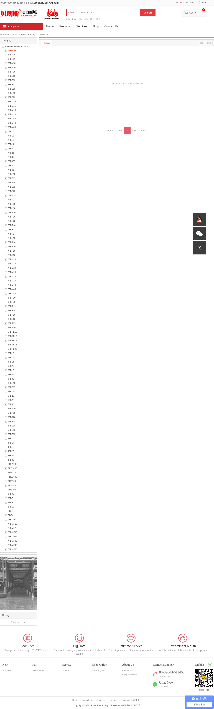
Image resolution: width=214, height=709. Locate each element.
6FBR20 (12, 319)
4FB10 (11, 438)
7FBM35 (12, 281)
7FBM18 (12, 263)
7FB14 (11, 144)
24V (68, 19)
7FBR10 (12, 225)
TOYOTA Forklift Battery (23, 34)
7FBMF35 (12, 536)
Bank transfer (38, 670)
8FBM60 (12, 118)
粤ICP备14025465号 (130, 705)
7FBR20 (12, 246)
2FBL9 (11, 507)
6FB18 (11, 370)
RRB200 (12, 489)
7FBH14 (12, 199)
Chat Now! (164, 686)
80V (92, 19)
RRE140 (12, 472)
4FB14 (11, 443)
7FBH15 (12, 195)
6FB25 (11, 374)
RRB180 (12, 485)
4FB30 (11, 460)
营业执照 (137, 700)
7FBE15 (11, 182)
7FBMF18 (12, 524)
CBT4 (10, 515)
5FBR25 (12, 421)
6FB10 (11, 353)
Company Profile (129, 674)
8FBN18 (12, 63)
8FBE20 (11, 97)
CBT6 (10, 511)
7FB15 (11, 131)
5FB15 (11, 391)
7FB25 (11, 153)
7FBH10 (12, 208)
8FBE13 (11, 84)
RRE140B (12, 468)
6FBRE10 (12, 336)
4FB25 (11, 455)
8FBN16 (12, 59)
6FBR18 (12, 315)
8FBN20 (12, 67)
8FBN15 (12, 54)
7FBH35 (12, 221)
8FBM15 (12, 101)
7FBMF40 (12, 541)
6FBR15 (12, 310)
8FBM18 (12, 110)
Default (47, 43)
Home (6, 34)
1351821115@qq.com (45, 2)
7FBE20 (11, 191)
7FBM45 (12, 289)
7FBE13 (11, 178)
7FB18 (11, 136)
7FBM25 (12, 272)
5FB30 (11, 404)
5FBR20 (12, 417)
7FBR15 (12, 238)
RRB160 (12, 481)
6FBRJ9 (11, 302)
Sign (182, 2)
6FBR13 (12, 306)
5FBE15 (11, 430)
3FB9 (10, 502)
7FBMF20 (12, 50)
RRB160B (12, 477)
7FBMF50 (12, 549)
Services (81, 26)
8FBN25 (12, 72)
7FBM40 (12, 285)
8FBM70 (12, 123)
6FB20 (11, 366)
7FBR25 (12, 251)
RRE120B (12, 464)
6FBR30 (12, 327)
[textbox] (103, 12)
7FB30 (11, 157)
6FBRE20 (12, 349)
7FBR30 (12, 255)
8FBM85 (12, 127)
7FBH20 (12, 212)
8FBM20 (12, 114)
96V (98, 19)
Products (65, 26)
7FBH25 (12, 217)
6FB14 (11, 357)
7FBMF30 (12, 532)
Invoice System (98, 670)
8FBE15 (11, 89)
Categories (14, 26)
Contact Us (111, 26)
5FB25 (11, 400)
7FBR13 (12, 229)
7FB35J (11, 161)
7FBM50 (12, 293)
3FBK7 (11, 494)
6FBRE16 (12, 344)
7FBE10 (11, 174)
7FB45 (11, 170)
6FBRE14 (12, 340)
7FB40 (11, 165)
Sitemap (125, 700)
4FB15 (11, 447)
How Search (7, 670)
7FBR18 (12, 242)
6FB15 (11, 362)
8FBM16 (12, 106)
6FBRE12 (12, 332)
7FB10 (11, 140)
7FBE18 (11, 187)
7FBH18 (12, 204)
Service (65, 670)
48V (80, 19)
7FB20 (11, 148)
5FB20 (11, 396)
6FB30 (11, 379)
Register (190, 2)
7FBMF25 (12, 528)
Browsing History (19, 622)
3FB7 (10, 498)
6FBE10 (11, 383)
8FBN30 (12, 76)
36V (74, 19)
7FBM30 (12, 276)
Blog (96, 26)
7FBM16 (12, 259)
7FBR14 (12, 234)
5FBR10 (12, 408)
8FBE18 (11, 93)
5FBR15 (12, 413)
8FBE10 (11, 80)
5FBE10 (11, 426)
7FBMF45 (12, 545)
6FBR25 (12, 323)
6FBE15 (11, 387)
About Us (101, 700)
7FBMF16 (12, 519)
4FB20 (11, 451)
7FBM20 (12, 268)
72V (86, 19)
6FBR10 (12, 298)
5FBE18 (11, 434)
